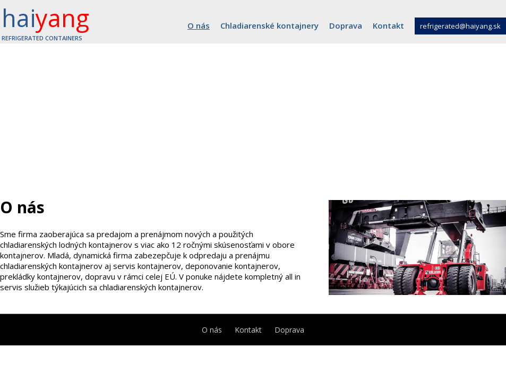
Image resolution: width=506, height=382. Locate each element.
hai (45, 22)
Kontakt (388, 25)
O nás (198, 25)
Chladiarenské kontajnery (269, 25)
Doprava (345, 25)
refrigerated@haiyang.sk (460, 26)
